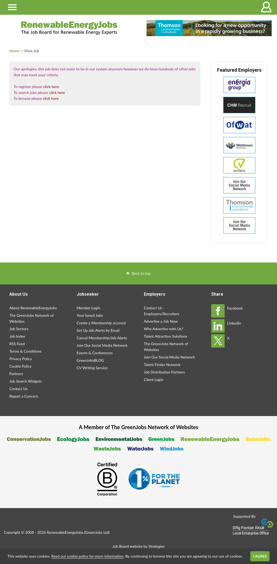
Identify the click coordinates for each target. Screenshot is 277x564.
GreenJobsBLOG (90, 360)
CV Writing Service (92, 367)
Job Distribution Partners (164, 372)
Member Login (88, 308)
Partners (16, 373)
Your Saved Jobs (90, 315)
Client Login (153, 379)
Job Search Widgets (25, 381)
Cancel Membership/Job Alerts (102, 338)
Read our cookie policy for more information (87, 556)
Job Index (17, 336)
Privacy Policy (20, 358)
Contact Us (18, 388)
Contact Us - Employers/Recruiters (161, 311)
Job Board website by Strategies (138, 546)
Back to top (141, 273)
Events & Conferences (95, 352)
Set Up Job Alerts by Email (98, 330)
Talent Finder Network (162, 364)
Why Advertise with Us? (163, 328)
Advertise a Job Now (161, 321)
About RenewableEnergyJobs (33, 308)
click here (51, 86)
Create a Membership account (101, 323)
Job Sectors (18, 328)
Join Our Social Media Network (102, 345)
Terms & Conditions (25, 351)
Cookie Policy (20, 366)
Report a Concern (23, 396)
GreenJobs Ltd (97, 532)
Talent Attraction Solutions (165, 336)
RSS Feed (17, 343)
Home (14, 50)
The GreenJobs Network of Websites (31, 318)
